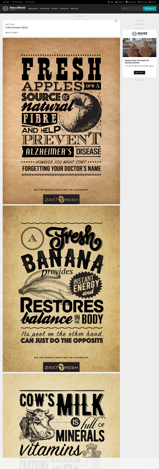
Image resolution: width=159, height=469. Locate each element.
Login (111, 2)
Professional (44, 8)
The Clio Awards (17, 2)
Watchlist (74, 8)
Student (54, 8)
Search (150, 8)
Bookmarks (131, 2)
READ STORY (139, 73)
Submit (152, 2)
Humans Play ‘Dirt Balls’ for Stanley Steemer (137, 61)
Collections (64, 8)
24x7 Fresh (9, 24)
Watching (142, 2)
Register (120, 2)
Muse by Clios (30, 2)
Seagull (15, 32)
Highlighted (33, 8)
